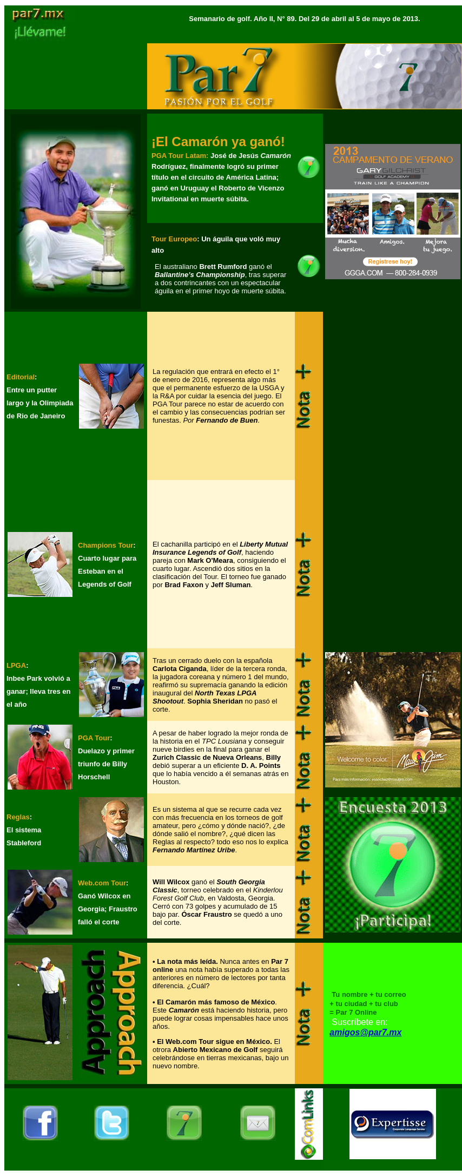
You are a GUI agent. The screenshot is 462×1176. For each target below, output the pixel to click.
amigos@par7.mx (365, 1032)
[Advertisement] (392, 474)
